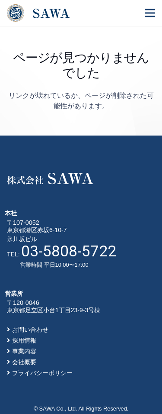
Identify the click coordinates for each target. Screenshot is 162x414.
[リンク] (38, 13)
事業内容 (24, 351)
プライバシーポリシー (42, 372)
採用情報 (24, 340)
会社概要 (24, 362)
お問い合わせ (30, 329)
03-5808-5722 (68, 251)
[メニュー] (150, 13)
